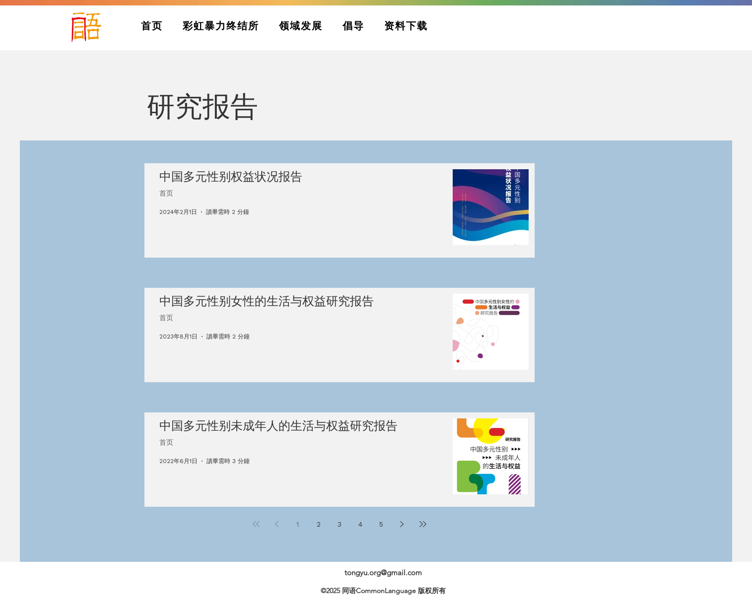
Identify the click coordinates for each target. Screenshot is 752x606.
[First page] (256, 524)
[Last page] (423, 524)
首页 (166, 193)
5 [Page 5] (381, 524)
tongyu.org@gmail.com (383, 572)
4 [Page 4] (360, 524)
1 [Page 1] (297, 524)
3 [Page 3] (340, 524)
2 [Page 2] (319, 524)
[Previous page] (277, 524)
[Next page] (402, 524)
